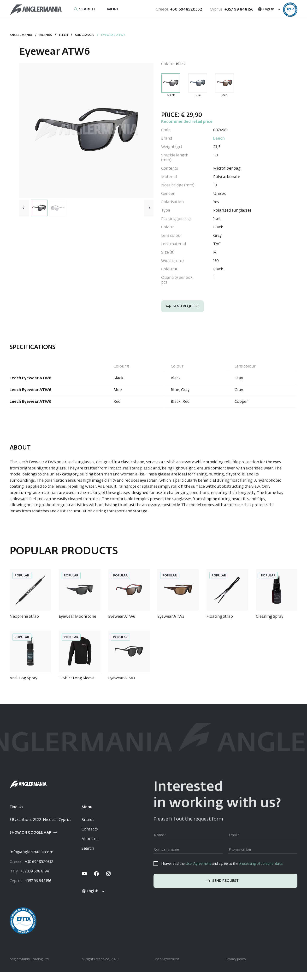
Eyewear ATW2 (170, 617)
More (113, 9)
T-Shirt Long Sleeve (76, 678)
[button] (149, 208)
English (265, 9)
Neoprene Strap (24, 617)
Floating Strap (220, 617)
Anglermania (21, 35)
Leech (63, 35)
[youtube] (84, 874)
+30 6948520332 (179, 9)
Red (224, 95)
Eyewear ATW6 (121, 617)
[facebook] (96, 874)
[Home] (36, 9)
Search (88, 849)
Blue (198, 95)
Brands (45, 35)
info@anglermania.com (31, 852)
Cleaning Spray (269, 617)
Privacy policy (235, 959)
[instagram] (108, 874)
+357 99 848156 (232, 9)
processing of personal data (261, 863)
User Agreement (198, 863)
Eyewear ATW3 (121, 678)
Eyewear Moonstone (77, 617)
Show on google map (33, 832)
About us (90, 839)
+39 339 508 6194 (29, 871)
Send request (182, 306)
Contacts (90, 829)
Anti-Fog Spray (23, 678)
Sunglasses (84, 35)
